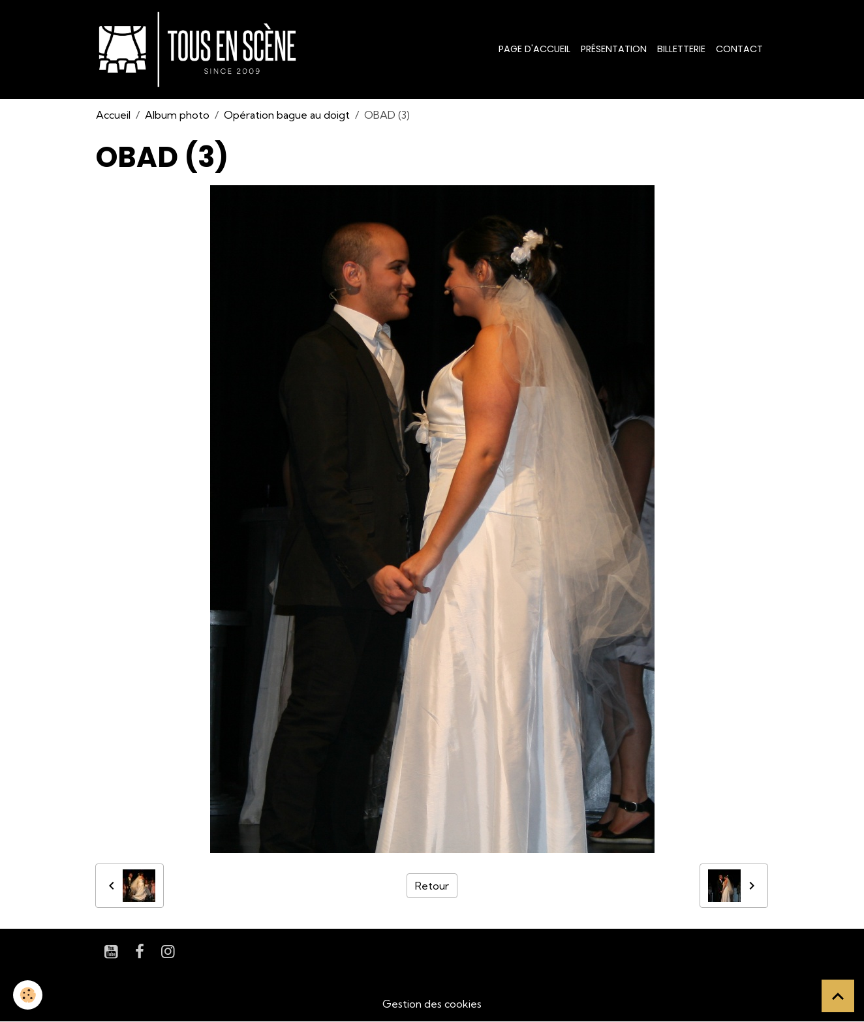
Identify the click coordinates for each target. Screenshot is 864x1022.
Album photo (177, 114)
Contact (739, 48)
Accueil (113, 114)
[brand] (200, 49)
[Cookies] (27, 995)
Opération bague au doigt (287, 114)
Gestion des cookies (432, 1003)
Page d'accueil (534, 48)
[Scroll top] (838, 996)
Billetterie (681, 48)
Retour (432, 885)
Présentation (614, 48)
